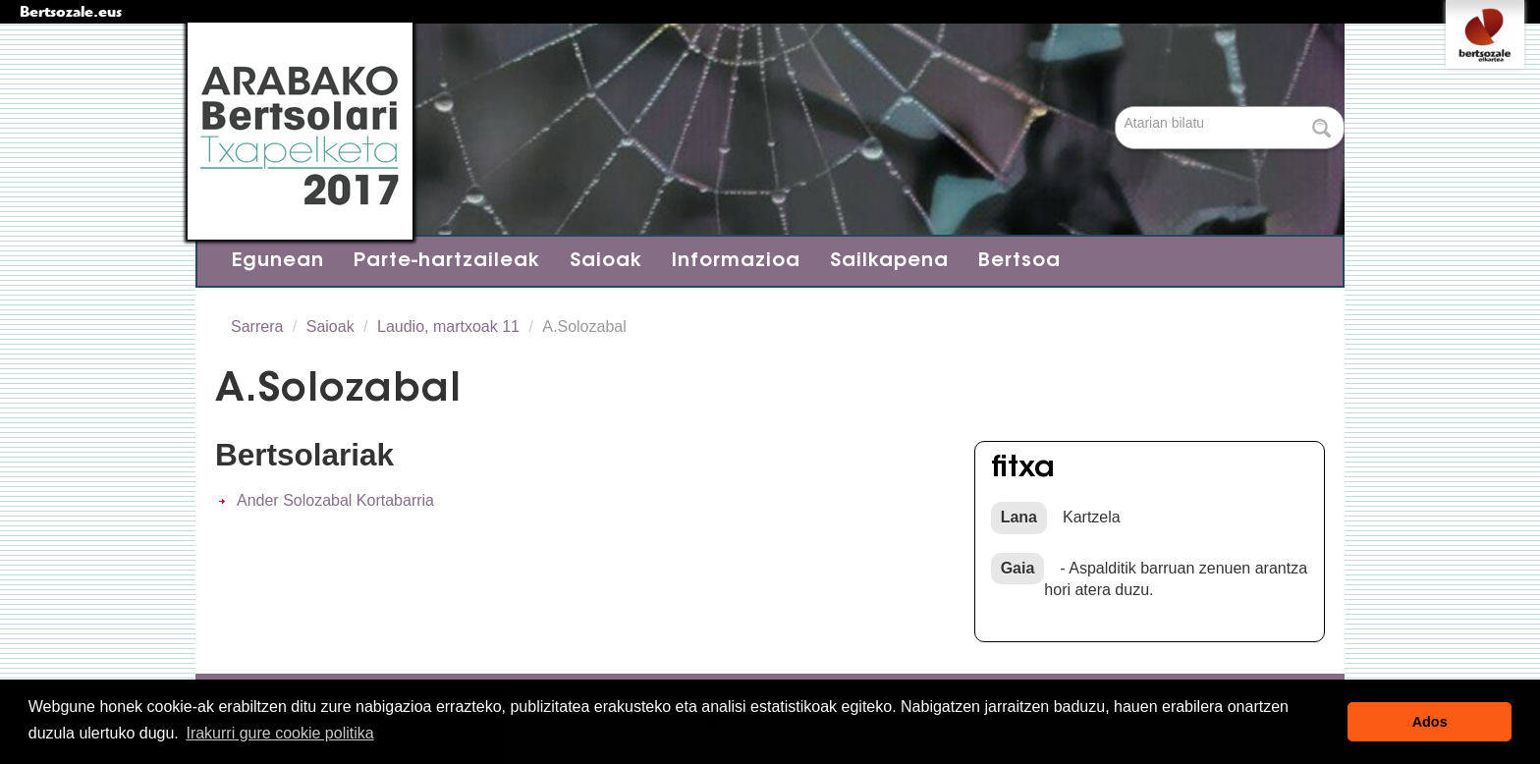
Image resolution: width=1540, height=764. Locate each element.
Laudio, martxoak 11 (448, 326)
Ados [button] (1430, 722)
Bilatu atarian (1117, 107)
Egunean (278, 261)
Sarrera (257, 326)
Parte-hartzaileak (447, 261)
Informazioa (736, 261)
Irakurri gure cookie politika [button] (279, 733)
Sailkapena (889, 261)
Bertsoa (1019, 261)
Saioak (606, 261)
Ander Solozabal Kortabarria (335, 500)
